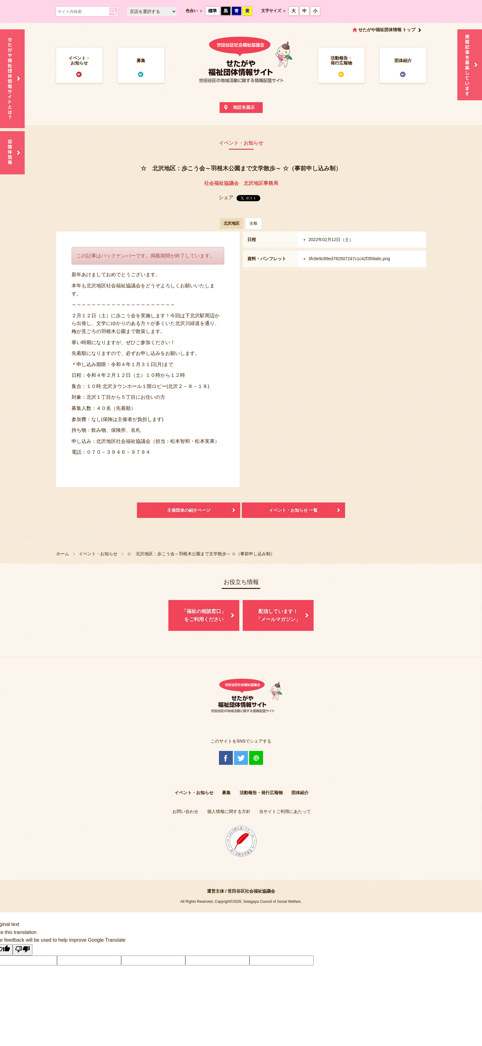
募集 (141, 60)
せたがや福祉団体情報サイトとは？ (12, 78)
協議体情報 (12, 152)
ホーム (62, 554)
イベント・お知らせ (79, 60)
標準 (212, 10)
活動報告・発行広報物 (341, 60)
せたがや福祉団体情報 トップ (387, 29)
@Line (256, 758)
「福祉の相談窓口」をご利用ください (204, 615)
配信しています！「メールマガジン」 (278, 615)
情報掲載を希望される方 (469, 64)
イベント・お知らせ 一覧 (293, 510)
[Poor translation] (22, 950)
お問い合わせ (185, 811)
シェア (226, 197)
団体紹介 (403, 60)
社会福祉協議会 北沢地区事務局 (241, 183)
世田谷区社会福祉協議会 (251, 891)
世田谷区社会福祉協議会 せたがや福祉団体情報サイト (241, 66)
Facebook (226, 758)
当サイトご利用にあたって (285, 811)
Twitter (241, 758)
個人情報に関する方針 (228, 811)
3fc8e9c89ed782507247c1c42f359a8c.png (349, 258)
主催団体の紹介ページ (188, 510)
